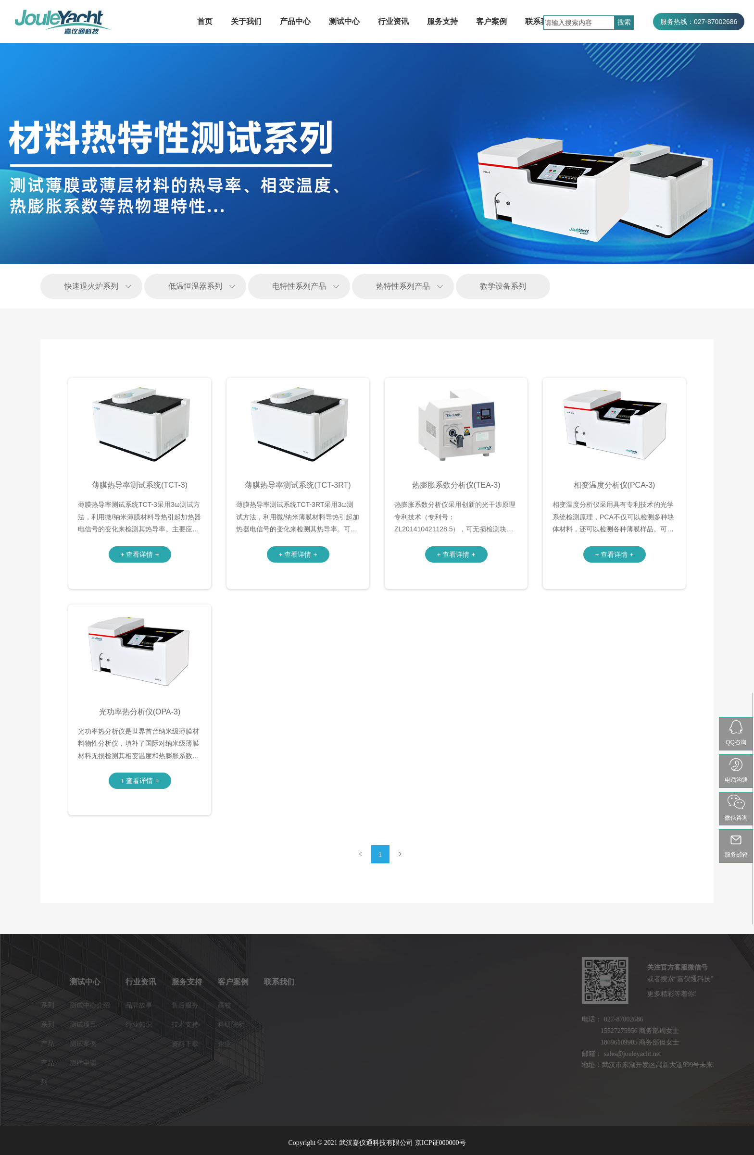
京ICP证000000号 (440, 1142)
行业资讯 (393, 21)
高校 (166, 1005)
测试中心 (344, 21)
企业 (166, 1043)
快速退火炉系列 (91, 286)
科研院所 (172, 1024)
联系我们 (540, 21)
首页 (205, 21)
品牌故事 (80, 1005)
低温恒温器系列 (195, 286)
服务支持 (442, 21)
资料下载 (126, 1043)
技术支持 (126, 1024)
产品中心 (295, 21)
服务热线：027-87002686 (698, 21)
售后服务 (126, 1005)
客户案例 (491, 21)
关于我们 (246, 21)
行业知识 (80, 1024)
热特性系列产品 (403, 286)
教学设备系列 (503, 286)
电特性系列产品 (299, 286)
